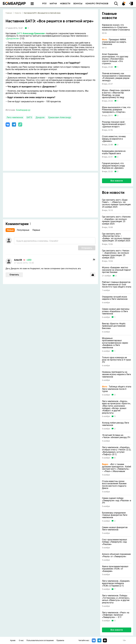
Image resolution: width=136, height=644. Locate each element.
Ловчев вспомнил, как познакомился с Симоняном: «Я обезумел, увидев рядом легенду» (116, 77)
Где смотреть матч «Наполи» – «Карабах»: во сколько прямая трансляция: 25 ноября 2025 (116, 220)
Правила (60, 640)
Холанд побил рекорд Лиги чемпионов (115, 424)
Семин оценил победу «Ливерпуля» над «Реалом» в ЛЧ (116, 500)
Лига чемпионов (15, 117)
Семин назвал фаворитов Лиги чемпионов (115, 528)
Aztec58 (18, 260)
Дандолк (40, 117)
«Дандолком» (12, 38)
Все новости (116, 180)
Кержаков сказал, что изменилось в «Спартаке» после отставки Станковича (116, 27)
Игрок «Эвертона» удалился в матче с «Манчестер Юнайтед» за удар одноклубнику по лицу (116, 93)
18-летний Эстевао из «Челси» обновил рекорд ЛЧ (116, 436)
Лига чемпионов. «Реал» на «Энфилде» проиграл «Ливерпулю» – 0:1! (115, 614)
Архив (12, 640)
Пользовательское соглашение (40, 640)
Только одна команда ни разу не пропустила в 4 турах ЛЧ (116, 359)
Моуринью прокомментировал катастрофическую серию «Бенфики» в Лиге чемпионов (115, 343)
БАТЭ (19, 33)
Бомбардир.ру (23, 110)
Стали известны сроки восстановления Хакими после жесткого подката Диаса (114, 484)
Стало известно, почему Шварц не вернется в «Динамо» (114, 138)
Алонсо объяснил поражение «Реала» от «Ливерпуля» (116, 555)
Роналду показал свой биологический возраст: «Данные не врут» (114, 124)
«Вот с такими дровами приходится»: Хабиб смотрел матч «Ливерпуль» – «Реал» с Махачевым (116, 467)
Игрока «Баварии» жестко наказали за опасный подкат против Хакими (116, 269)
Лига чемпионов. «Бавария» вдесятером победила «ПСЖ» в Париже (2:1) (116, 583)
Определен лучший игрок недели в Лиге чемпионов (115, 298)
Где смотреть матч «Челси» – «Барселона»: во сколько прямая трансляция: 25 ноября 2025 (115, 254)
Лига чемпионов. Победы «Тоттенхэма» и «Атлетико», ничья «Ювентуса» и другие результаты (116, 599)
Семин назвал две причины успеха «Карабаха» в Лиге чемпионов (115, 311)
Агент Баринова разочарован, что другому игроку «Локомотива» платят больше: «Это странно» (115, 59)
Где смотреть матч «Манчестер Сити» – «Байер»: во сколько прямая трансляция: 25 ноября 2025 (116, 237)
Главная (9, 13)
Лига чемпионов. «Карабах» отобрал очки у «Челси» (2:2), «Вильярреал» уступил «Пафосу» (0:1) (116, 451)
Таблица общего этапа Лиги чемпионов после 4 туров (116, 389)
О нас (21, 640)
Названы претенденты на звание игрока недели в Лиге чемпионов (116, 374)
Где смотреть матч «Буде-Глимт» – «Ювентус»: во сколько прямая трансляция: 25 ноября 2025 (116, 203)
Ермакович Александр (59, 117)
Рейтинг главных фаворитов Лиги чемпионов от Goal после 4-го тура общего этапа (116, 284)
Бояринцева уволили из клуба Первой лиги (114, 152)
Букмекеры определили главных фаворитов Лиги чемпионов (114, 515)
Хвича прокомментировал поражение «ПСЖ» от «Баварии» (115, 568)
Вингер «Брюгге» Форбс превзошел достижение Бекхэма (114, 326)
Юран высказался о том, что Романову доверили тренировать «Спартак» (116, 109)
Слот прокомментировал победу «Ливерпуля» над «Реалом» (114, 542)
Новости (18, 13)
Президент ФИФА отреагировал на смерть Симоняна (114, 41)
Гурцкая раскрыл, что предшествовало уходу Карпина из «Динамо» (113, 165)
